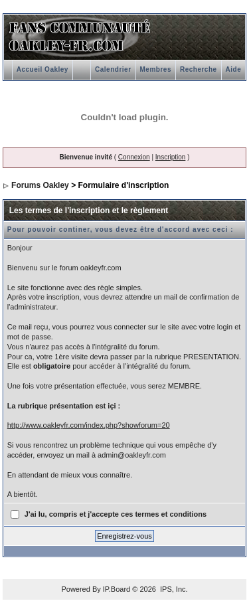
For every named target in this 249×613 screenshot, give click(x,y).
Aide (234, 69)
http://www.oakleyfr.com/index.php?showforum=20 (88, 425)
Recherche (198, 69)
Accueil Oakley (42, 69)
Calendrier (113, 69)
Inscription (170, 157)
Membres (155, 69)
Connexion (134, 157)
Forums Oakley (40, 185)
